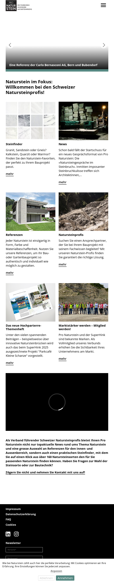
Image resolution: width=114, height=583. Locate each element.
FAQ (8, 519)
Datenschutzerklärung (21, 514)
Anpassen (56, 571)
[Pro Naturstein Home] (19, 5)
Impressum (13, 509)
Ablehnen (46, 578)
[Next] (103, 45)
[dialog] (57, 571)
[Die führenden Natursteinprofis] (101, 515)
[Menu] (103, 5)
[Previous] (10, 45)
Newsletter (13, 543)
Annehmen (65, 578)
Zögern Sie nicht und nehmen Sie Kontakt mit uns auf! (45, 472)
